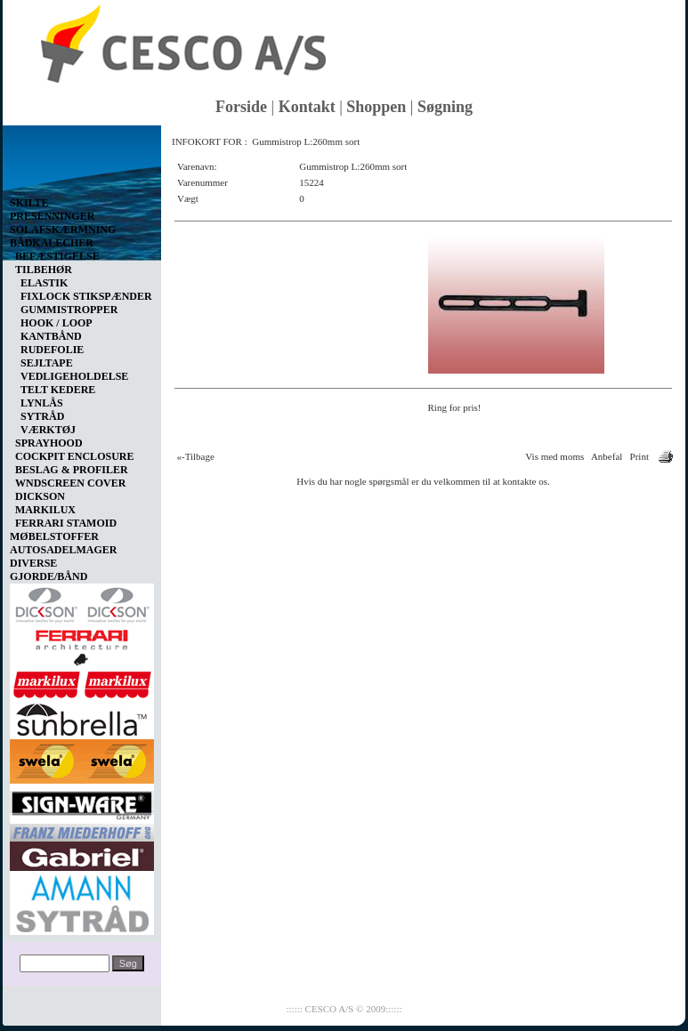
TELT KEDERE (57, 389)
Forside (241, 107)
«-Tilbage (195, 456)
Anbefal (606, 456)
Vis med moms (554, 456)
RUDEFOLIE (52, 349)
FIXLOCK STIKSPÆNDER (86, 296)
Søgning (445, 107)
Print (639, 456)
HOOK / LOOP (56, 323)
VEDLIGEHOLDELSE (74, 376)
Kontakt (307, 107)
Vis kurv (29, 139)
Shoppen (376, 107)
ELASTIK (44, 283)
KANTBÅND (51, 336)
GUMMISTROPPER (68, 309)
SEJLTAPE (46, 363)
